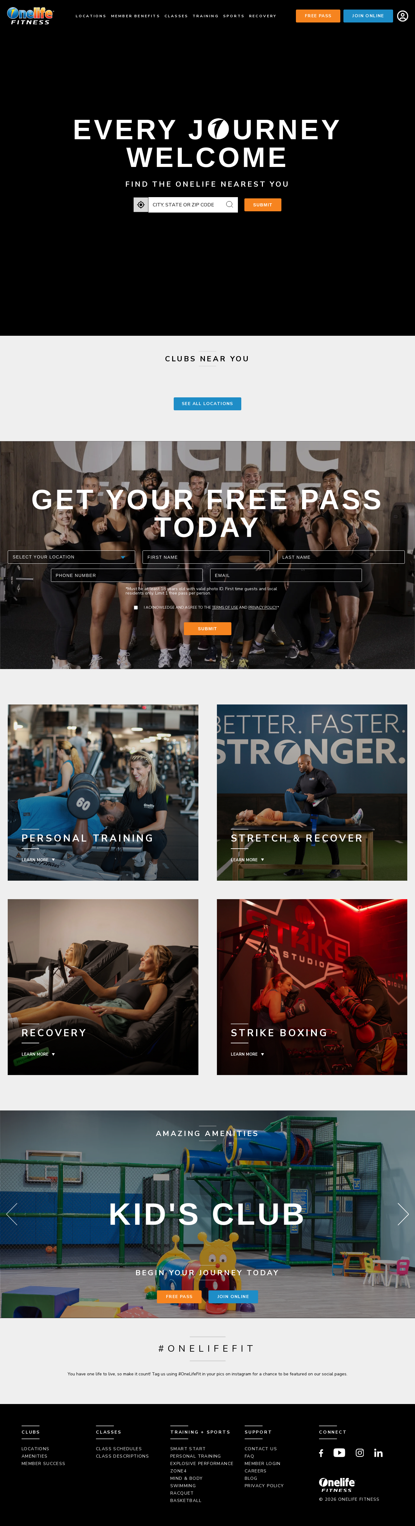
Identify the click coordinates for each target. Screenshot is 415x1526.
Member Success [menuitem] (44, 1464)
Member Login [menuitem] (263, 1464)
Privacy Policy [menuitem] (264, 1486)
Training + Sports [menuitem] (200, 1432)
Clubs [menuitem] (31, 1432)
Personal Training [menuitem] (195, 1456)
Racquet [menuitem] (182, 1493)
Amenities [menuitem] (35, 1456)
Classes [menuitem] (176, 16)
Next (403, 1214)
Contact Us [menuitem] (261, 1449)
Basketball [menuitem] (185, 1501)
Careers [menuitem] (256, 1471)
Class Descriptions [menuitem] (122, 1456)
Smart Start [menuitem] (188, 1449)
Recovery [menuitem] (263, 16)
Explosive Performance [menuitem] (202, 1464)
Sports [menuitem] (234, 16)
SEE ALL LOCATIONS (207, 404)
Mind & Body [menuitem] (186, 1478)
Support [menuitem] (258, 1432)
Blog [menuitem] (251, 1478)
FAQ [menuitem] (249, 1456)
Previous (11, 1214)
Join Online (368, 16)
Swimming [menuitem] (183, 1486)
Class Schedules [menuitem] (119, 1449)
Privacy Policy (262, 607)
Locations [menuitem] (91, 16)
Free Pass (318, 16)
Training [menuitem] (206, 16)
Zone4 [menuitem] (178, 1471)
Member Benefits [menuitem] (135, 16)
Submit (262, 204)
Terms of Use (225, 607)
